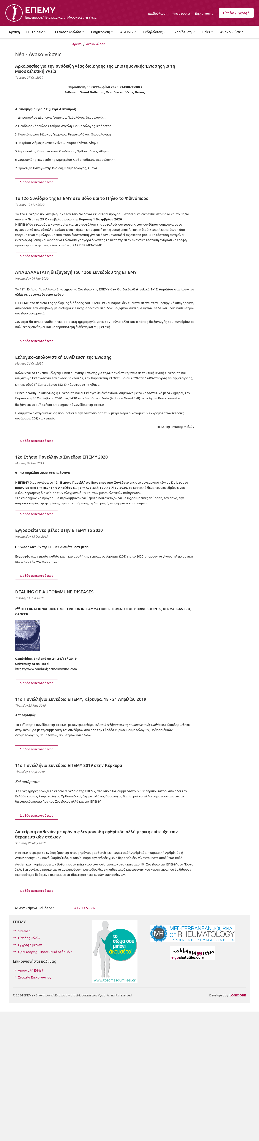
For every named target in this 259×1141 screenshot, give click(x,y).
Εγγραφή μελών (30, 945)
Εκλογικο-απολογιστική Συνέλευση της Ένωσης (63, 357)
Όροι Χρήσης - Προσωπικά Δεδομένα (45, 952)
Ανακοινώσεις (95, 44)
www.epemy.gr (47, 561)
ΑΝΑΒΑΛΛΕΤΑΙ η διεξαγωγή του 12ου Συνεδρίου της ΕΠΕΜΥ (76, 272)
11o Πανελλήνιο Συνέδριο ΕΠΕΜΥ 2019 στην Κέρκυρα (68, 765)
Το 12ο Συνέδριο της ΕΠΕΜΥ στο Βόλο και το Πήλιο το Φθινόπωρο (81, 198)
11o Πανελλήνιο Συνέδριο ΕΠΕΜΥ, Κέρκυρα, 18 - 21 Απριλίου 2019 (80, 699)
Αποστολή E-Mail (30, 970)
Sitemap (24, 931)
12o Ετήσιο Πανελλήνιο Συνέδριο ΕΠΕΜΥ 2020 (61, 456)
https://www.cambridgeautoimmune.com (46, 669)
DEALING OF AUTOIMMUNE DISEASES (54, 591)
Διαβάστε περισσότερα (36, 182)
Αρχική (77, 44)
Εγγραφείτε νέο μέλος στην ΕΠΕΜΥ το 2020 (59, 530)
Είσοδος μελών (29, 938)
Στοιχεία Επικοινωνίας (34, 977)
